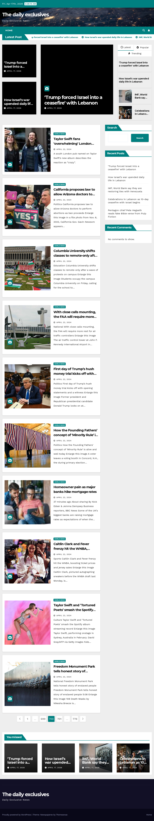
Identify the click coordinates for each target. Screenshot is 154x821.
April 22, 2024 (63, 149)
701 (59, 718)
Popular (143, 47)
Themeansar (61, 815)
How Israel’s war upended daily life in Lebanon (18, 104)
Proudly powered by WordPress (17, 815)
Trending (134, 53)
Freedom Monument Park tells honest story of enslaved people (74, 671)
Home (8, 30)
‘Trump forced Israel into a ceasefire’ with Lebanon (73, 100)
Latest (126, 47)
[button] (144, 30)
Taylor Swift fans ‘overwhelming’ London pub (72, 143)
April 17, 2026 (14, 71)
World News (59, 134)
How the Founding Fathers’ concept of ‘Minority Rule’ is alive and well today (75, 435)
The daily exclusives (25, 14)
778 (75, 718)
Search (112, 127)
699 (43, 718)
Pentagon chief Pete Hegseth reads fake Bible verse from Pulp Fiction (127, 213)
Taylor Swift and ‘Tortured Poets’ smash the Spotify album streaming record (74, 610)
